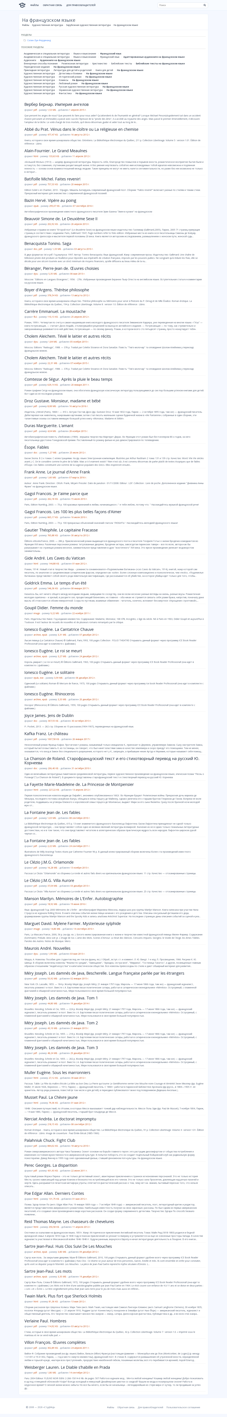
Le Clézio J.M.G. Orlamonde (49, 862)
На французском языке (126, 24)
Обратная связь (52, 5)
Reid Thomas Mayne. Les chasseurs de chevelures (69, 1221)
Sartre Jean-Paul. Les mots (48, 1271)
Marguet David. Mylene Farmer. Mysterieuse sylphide (72, 923)
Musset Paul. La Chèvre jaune (51, 1097)
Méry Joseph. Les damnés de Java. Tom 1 (61, 997)
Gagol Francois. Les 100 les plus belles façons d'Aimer (72, 511)
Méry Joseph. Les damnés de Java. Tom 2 (61, 1022)
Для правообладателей (81, 5)
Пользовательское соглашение (183, 1407)
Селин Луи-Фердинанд (37, 40)
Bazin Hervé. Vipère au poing (50, 200)
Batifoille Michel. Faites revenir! (52, 179)
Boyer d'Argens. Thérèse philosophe (56, 289)
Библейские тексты (121, 63)
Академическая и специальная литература (47, 53)
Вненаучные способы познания (41, 63)
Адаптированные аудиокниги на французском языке (154, 56)
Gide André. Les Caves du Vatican (54, 558)
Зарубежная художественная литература (88, 24)
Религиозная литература (74, 63)
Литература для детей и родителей (73, 70)
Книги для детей (104, 70)
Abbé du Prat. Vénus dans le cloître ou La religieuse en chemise (81, 129)
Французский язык (110, 53)
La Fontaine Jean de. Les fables (52, 812)
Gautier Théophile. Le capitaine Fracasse (61, 530)
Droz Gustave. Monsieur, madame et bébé (62, 400)
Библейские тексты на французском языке (160, 63)
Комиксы (63, 80)
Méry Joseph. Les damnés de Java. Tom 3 (61, 1047)
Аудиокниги (30, 60)
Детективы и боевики (70, 73)
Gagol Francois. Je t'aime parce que (56, 493)
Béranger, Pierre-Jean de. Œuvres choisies (61, 268)
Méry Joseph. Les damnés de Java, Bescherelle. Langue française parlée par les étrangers (104, 973)
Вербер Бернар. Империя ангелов (56, 104)
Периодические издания (37, 66)
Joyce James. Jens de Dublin (49, 715)
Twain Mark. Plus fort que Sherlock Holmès (63, 1296)
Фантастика (65, 93)
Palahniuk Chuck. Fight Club (49, 1140)
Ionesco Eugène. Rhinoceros (49, 693)
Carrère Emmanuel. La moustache (55, 311)
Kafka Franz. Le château (46, 733)
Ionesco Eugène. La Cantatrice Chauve (59, 629)
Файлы (34, 5)
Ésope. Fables (36, 447)
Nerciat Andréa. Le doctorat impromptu (60, 1118)
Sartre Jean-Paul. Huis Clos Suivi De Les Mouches (68, 1246)
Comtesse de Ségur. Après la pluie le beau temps (68, 379)
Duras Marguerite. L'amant (48, 425)
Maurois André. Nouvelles (47, 948)
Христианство (99, 63)
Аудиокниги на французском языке (60, 60)
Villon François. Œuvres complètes (55, 1342)
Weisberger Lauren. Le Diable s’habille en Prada (67, 1367)
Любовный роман (68, 83)
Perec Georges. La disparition (50, 1165)
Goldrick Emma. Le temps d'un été (55, 583)
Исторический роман (70, 76)
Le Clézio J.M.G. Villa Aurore (49, 880)
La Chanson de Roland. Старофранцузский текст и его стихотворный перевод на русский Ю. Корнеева (111, 761)
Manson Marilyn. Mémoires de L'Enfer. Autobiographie (73, 898)
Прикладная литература (37, 70)
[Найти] (204, 5)
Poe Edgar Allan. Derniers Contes (54, 1193)
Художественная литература (47, 24)
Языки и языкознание (84, 53)
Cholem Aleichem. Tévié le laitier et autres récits (67, 336)
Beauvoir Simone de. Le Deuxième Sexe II (61, 218)
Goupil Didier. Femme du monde (53, 607)
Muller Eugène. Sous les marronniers (57, 1072)
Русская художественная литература (79, 86)
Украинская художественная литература (81, 89)
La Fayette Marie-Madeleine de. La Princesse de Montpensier (79, 784)
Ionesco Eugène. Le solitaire (49, 672)
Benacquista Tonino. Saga (47, 243)
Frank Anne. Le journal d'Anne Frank (57, 472)
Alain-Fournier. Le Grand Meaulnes (55, 150)
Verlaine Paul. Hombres (45, 1320)
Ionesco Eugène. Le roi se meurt (53, 650)
